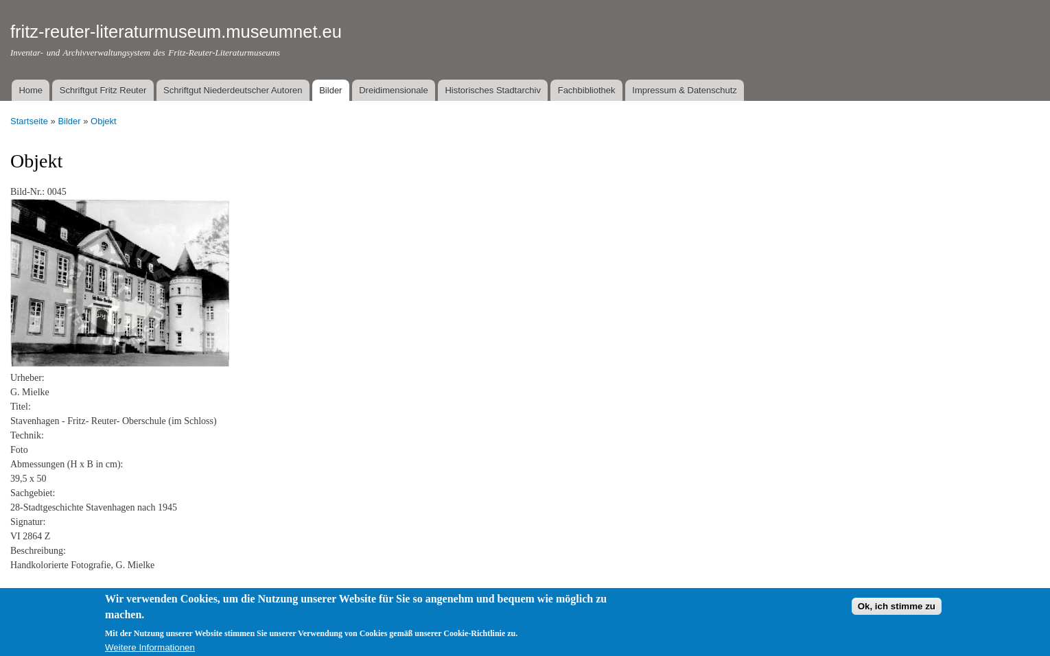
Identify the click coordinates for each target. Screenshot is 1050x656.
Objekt (104, 121)
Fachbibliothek (587, 90)
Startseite (29, 121)
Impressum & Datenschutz (684, 90)
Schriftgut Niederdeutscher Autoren (232, 90)
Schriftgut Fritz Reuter (103, 90)
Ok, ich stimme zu (896, 610)
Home (31, 90)
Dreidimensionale (393, 90)
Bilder (330, 90)
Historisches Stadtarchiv (492, 90)
